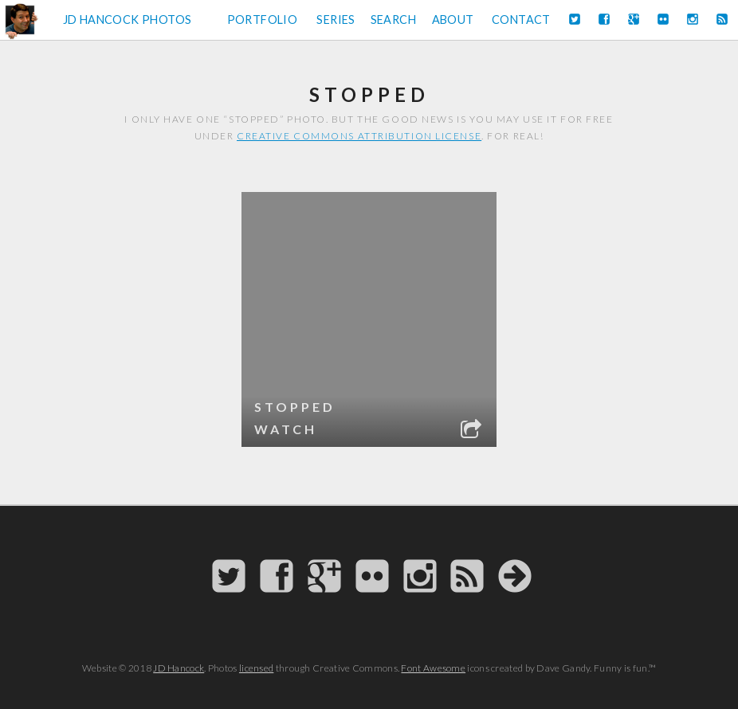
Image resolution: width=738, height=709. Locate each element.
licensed (256, 668)
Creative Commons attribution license (359, 136)
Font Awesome (433, 668)
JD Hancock (178, 668)
